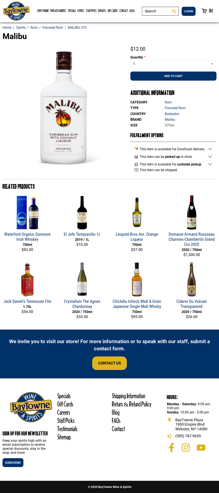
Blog (132, 11)
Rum (168, 102)
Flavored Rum (175, 108)
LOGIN (188, 11)
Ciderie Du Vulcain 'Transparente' (191, 304)
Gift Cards (113, 11)
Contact (123, 11)
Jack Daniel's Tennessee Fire (27, 301)
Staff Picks (91, 11)
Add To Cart (173, 76)
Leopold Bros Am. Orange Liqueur (137, 237)
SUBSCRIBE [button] (13, 462)
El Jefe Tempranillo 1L (82, 234)
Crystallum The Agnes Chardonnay (82, 304)
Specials (72, 11)
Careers (63, 412)
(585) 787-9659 (188, 436)
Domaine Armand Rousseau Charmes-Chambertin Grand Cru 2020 (192, 239)
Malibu (170, 120)
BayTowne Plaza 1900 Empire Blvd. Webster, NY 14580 (191, 424)
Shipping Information (128, 396)
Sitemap (64, 437)
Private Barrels (58, 11)
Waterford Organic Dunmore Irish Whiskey (27, 237)
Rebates (102, 11)
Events (81, 11)
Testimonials (67, 428)
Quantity (137, 57)
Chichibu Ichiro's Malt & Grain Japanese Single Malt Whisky (137, 304)
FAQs (116, 420)
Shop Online (43, 11)
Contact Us (109, 363)
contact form (109, 349)
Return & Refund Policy (131, 404)
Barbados (172, 114)
